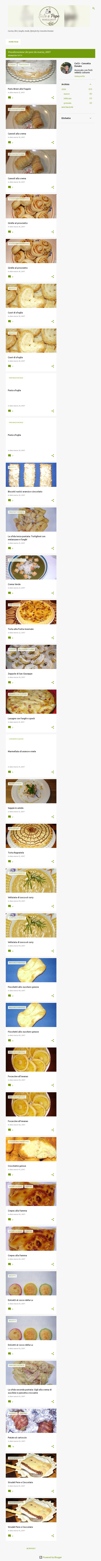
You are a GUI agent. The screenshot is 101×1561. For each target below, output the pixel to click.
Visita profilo (79, 76)
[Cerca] (93, 8)
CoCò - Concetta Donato (82, 64)
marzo (67, 94)
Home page (13, 42)
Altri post (31, 1548)
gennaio (67, 103)
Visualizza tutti (15, 55)
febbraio (68, 98)
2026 (64, 89)
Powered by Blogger (50, 1557)
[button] (52, 98)
